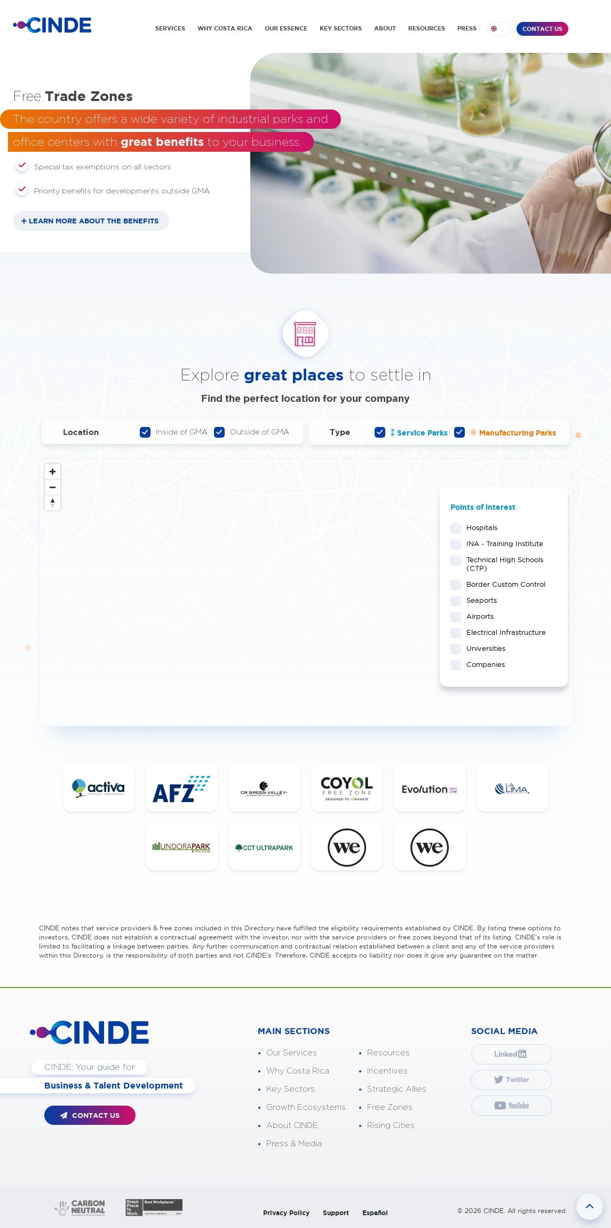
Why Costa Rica (297, 1071)
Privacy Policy (286, 1212)
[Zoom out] (52, 487)
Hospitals (478, 527)
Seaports (478, 600)
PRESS (467, 28)
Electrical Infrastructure (502, 632)
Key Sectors (290, 1089)
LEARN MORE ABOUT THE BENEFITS (93, 221)
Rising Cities (391, 1126)
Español (375, 1212)
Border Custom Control (502, 584)
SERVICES (170, 28)
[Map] (306, 592)
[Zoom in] (52, 471)
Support (336, 1212)
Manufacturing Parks (505, 432)
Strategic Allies (396, 1089)
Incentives (387, 1071)
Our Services (291, 1053)
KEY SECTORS (341, 28)
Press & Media (294, 1144)
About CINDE (292, 1126)
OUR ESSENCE (286, 28)
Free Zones (389, 1107)
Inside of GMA (174, 432)
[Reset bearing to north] (52, 502)
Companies (482, 664)
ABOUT (385, 28)
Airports (476, 616)
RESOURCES (426, 28)
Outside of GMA (251, 432)
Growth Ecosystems (306, 1107)
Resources (388, 1053)
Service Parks (411, 432)
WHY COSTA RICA (224, 28)
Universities (482, 648)
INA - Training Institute (501, 543)
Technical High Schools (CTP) (496, 563)
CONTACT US (542, 29)
